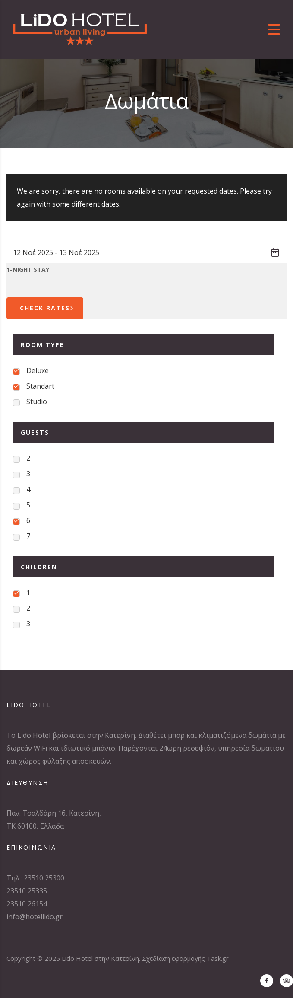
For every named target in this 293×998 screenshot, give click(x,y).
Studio (36, 401)
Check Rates (48, 308)
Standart (40, 386)
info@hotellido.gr (34, 916)
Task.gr (218, 958)
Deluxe (37, 370)
